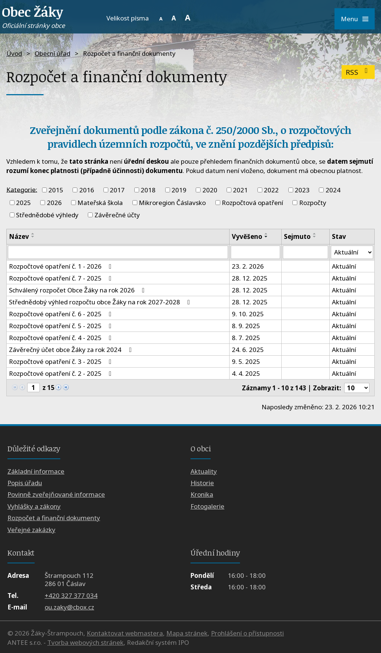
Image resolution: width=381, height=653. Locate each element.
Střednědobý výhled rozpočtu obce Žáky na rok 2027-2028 (101, 302)
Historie (202, 482)
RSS (358, 72)
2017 (117, 190)
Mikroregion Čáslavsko (172, 202)
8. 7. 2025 (246, 337)
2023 (302, 190)
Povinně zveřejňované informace (56, 494)
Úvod (14, 53)
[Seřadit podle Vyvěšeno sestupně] (266, 236)
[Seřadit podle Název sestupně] (33, 236)
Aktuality (203, 471)
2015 (55, 190)
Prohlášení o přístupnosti (247, 633)
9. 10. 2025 (248, 314)
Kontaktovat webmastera (125, 633)
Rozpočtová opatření (252, 202)
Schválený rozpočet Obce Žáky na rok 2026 (78, 290)
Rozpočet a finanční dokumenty (53, 517)
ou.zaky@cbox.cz (69, 607)
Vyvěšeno (247, 236)
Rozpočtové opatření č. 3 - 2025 (61, 361)
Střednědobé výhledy (47, 215)
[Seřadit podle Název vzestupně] (33, 233)
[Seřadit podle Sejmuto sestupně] (315, 236)
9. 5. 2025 (246, 361)
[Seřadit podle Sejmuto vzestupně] (315, 233)
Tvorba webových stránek (85, 642)
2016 (86, 190)
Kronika (201, 494)
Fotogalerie (207, 506)
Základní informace (35, 471)
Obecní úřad (52, 53)
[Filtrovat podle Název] (118, 252)
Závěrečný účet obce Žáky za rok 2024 (71, 349)
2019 (179, 190)
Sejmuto (297, 236)
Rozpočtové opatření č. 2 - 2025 (61, 373)
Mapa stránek (187, 633)
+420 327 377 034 (71, 595)
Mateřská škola (100, 202)
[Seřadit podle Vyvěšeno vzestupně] (266, 233)
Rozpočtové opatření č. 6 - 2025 (61, 314)
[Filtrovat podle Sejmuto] (305, 252)
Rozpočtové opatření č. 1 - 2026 (61, 266)
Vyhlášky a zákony (34, 506)
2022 (271, 190)
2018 (148, 190)
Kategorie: (21, 189)
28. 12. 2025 (250, 278)
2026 (54, 202)
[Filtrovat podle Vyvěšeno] (256, 252)
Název (19, 236)
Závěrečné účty (117, 215)
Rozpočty (312, 202)
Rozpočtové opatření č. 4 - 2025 (61, 337)
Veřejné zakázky (31, 529)
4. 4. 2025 (246, 373)
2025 (23, 202)
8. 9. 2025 (246, 325)
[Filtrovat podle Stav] (352, 252)
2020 (209, 190)
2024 (333, 190)
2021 (240, 190)
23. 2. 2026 (248, 266)
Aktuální (344, 266)
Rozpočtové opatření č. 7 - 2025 (61, 278)
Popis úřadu (24, 482)
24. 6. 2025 (248, 349)
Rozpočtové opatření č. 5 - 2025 (61, 325)
